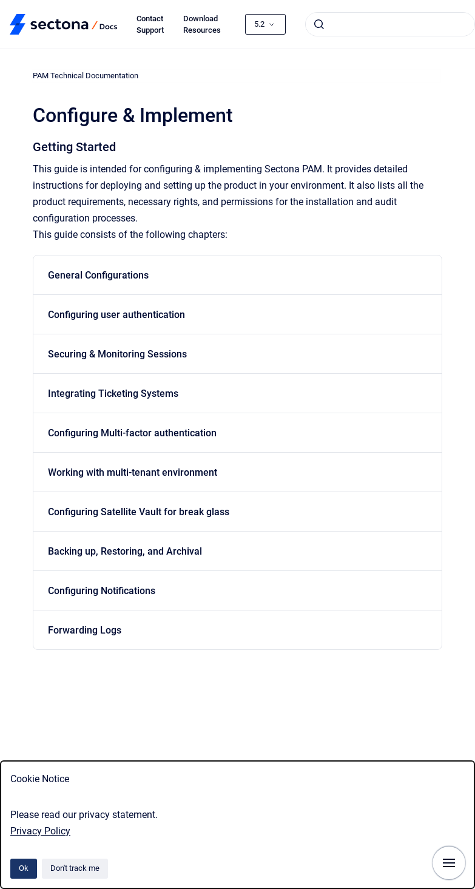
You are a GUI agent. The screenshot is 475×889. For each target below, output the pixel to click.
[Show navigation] (449, 863)
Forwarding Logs (84, 630)
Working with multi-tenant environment (132, 472)
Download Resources (202, 24)
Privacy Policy (40, 831)
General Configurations (98, 275)
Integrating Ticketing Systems (113, 393)
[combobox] (390, 24)
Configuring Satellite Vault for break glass (138, 512)
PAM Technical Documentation (85, 75)
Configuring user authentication (116, 314)
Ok (24, 868)
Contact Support (150, 24)
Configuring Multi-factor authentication (132, 433)
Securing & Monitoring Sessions (117, 354)
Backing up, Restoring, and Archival (125, 551)
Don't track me (74, 868)
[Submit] (319, 24)
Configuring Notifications (101, 591)
